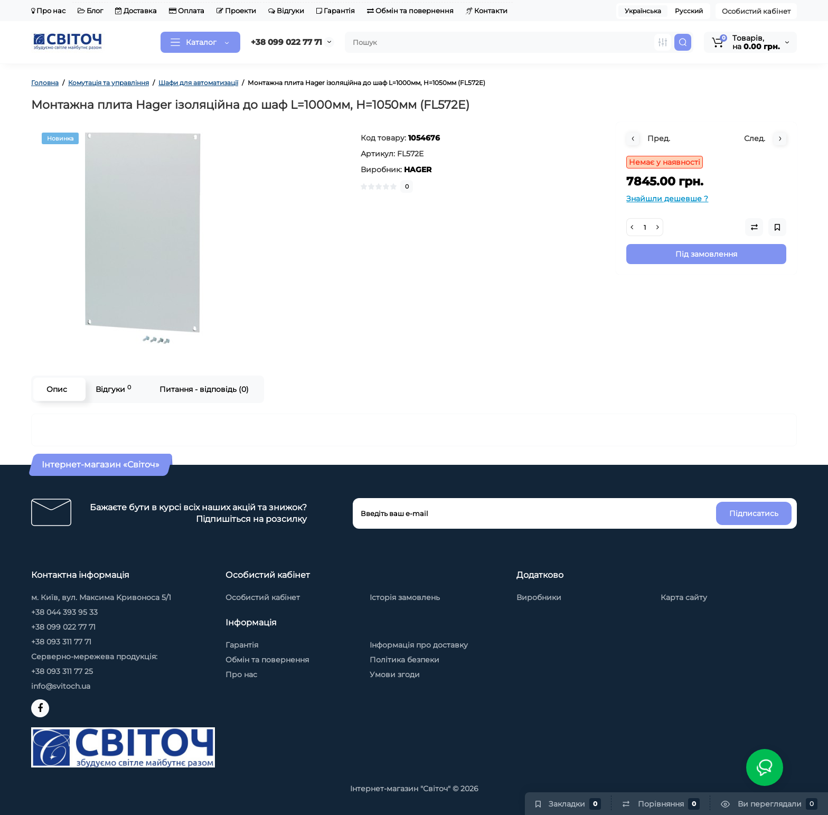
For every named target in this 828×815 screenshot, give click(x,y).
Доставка (136, 10)
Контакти (486, 10)
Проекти (236, 10)
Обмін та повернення (410, 10)
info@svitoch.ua (60, 686)
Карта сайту (684, 597)
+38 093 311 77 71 (61, 642)
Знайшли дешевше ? (667, 198)
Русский (689, 11)
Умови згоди (395, 674)
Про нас (48, 10)
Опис (56, 389)
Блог (90, 10)
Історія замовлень (405, 597)
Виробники (538, 597)
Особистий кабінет (756, 11)
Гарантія (335, 10)
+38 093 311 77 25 (62, 671)
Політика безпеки (404, 659)
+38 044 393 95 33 (64, 612)
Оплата (186, 10)
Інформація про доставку (419, 645)
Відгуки (286, 10)
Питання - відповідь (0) (204, 389)
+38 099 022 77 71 (286, 42)
